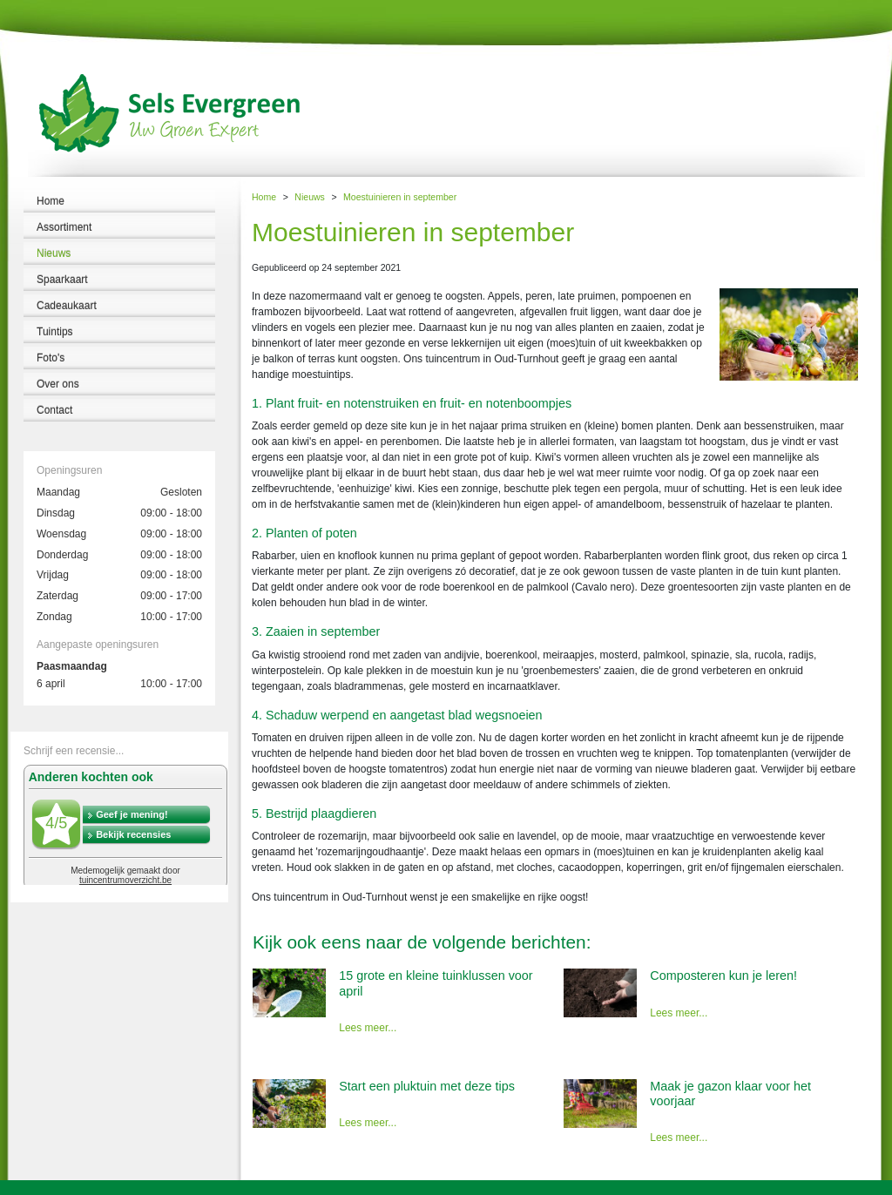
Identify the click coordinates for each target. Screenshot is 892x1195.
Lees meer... (367, 1028)
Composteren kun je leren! (723, 975)
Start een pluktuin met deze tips (427, 1086)
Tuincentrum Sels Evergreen (60, 1187)
